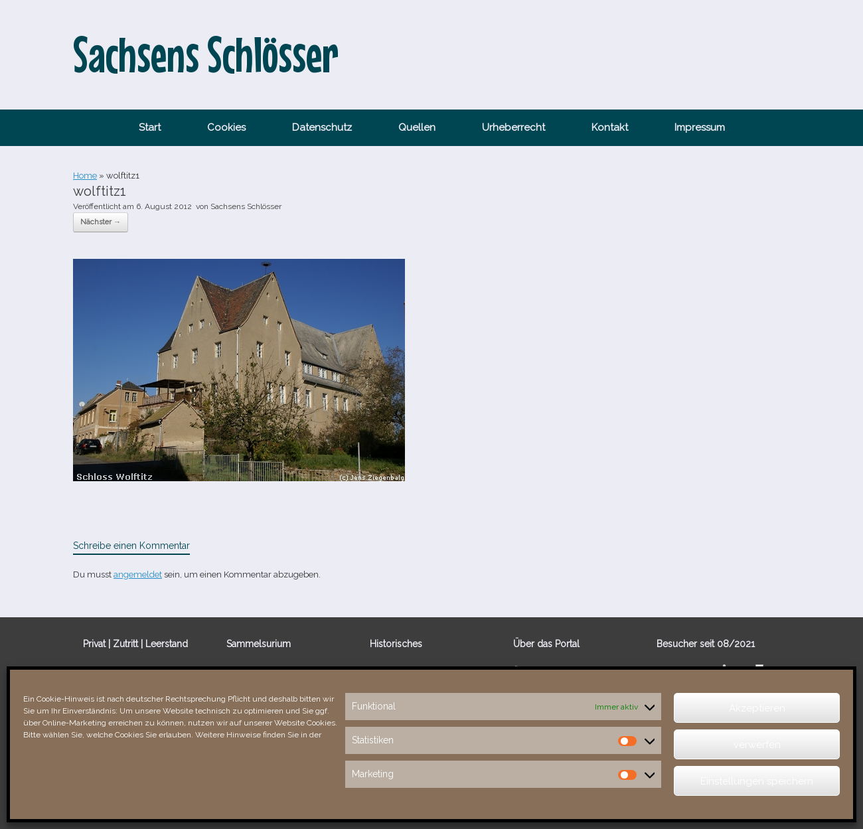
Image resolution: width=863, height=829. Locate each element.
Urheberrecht (513, 127)
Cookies (226, 127)
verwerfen (757, 745)
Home (85, 176)
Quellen (416, 127)
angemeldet (138, 574)
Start (150, 127)
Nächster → (100, 222)
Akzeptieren (757, 708)
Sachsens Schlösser (245, 206)
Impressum (699, 127)
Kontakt (609, 127)
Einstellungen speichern (756, 781)
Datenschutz (322, 127)
